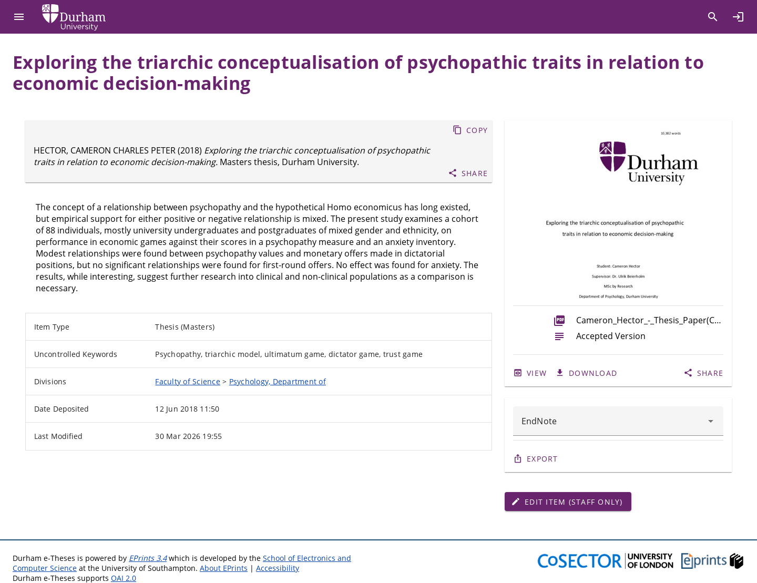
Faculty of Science (187, 381)
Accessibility (277, 568)
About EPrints (224, 568)
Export (542, 459)
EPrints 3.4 (148, 558)
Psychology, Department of (277, 381)
